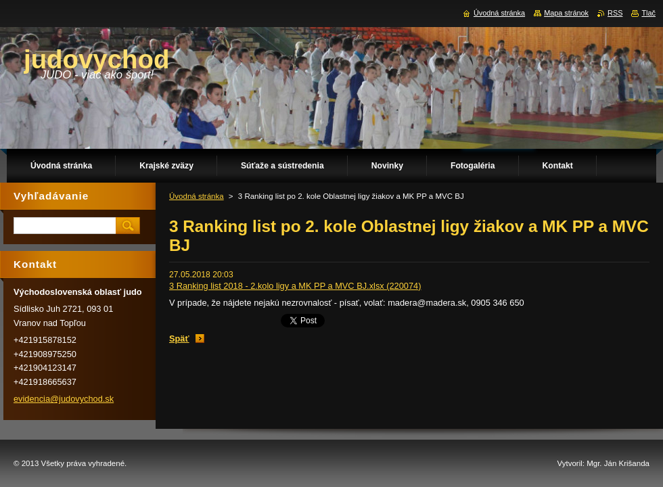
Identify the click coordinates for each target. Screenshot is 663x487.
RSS (615, 13)
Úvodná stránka (196, 196)
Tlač (648, 13)
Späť (179, 338)
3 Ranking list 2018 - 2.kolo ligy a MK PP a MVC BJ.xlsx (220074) (295, 286)
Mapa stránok (566, 13)
